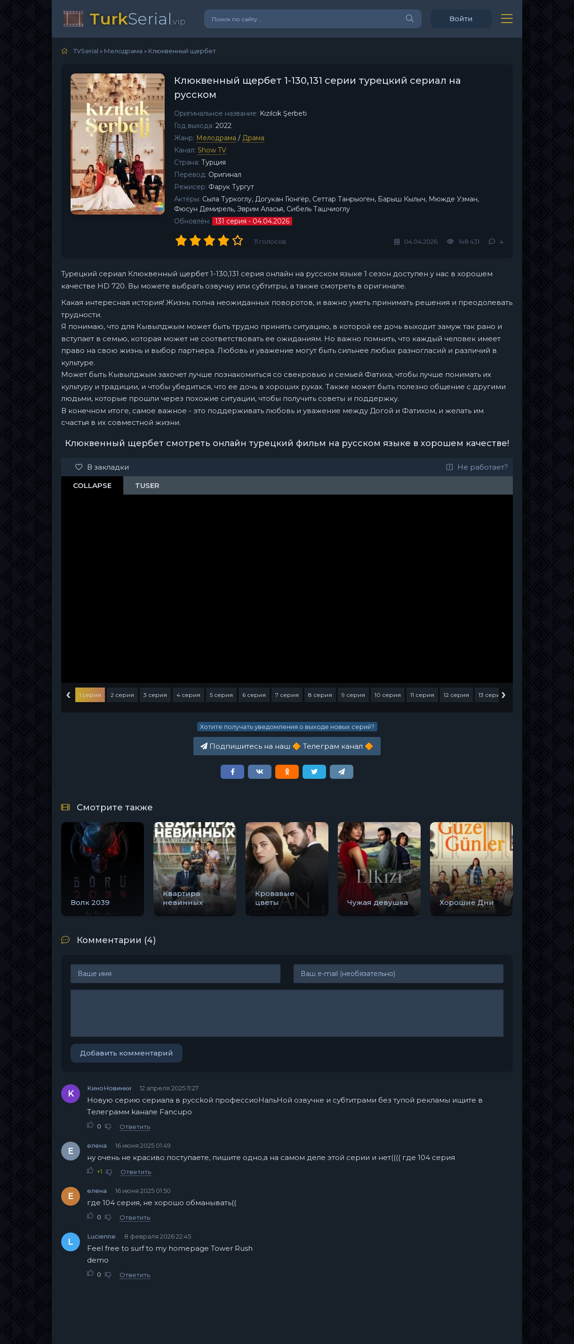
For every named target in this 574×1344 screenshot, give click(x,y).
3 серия (155, 694)
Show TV (212, 150)
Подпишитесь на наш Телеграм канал (287, 746)
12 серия (456, 694)
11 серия (422, 694)
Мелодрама (216, 138)
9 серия (353, 694)
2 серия (122, 694)
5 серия (221, 694)
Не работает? (477, 467)
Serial (137, 18)
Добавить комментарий (126, 1052)
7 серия (287, 694)
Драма (253, 138)
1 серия (90, 694)
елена (97, 1145)
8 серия (320, 694)
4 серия (188, 694)
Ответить (135, 1126)
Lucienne (101, 1236)
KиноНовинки (109, 1088)
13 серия (491, 694)
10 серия (388, 694)
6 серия (254, 694)
